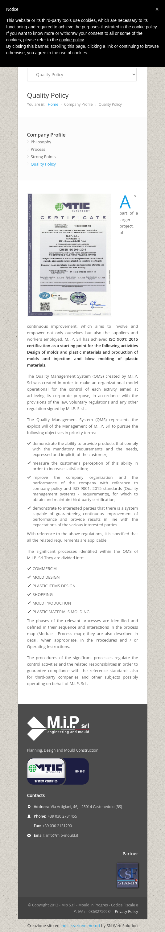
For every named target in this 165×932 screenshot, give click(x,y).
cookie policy (71, 39)
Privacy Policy (126, 911)
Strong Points (43, 156)
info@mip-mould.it (62, 835)
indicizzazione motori (80, 925)
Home (53, 104)
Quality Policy (43, 164)
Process (38, 149)
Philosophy (41, 142)
